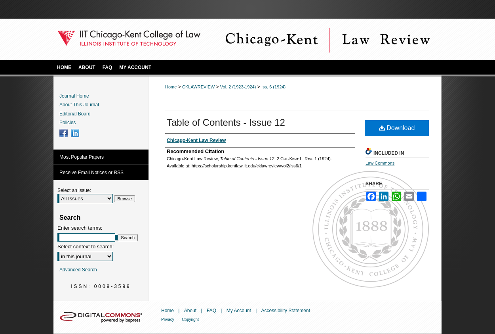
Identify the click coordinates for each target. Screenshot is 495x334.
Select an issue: (74, 190)
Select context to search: (85, 247)
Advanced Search (78, 270)
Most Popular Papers (81, 157)
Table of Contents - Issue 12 (226, 122)
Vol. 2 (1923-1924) (238, 86)
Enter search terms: (79, 228)
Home (171, 86)
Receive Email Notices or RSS (91, 172)
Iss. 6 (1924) (273, 86)
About (190, 310)
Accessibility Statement (285, 310)
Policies (67, 122)
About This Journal (79, 104)
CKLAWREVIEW (198, 86)
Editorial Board (75, 114)
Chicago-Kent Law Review (327, 39)
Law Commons (380, 163)
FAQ (211, 310)
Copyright (190, 319)
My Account (239, 310)
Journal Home (74, 96)
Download (397, 128)
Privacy (167, 319)
